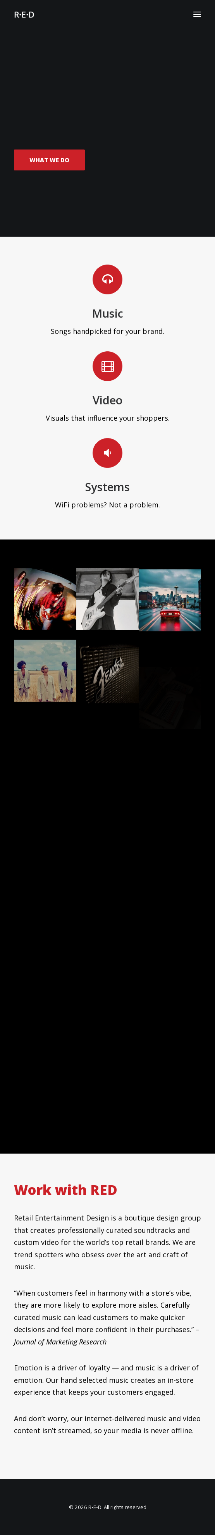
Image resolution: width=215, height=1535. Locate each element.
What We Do (49, 161)
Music (107, 313)
